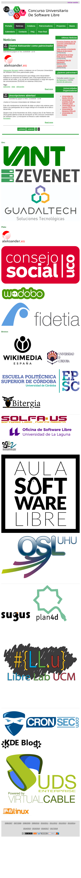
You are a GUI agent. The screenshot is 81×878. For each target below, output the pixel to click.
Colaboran (7, 582)
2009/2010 (35, 823)
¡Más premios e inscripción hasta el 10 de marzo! (66, 50)
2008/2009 (26, 823)
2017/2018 (54, 829)
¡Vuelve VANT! (62, 66)
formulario (6, 118)
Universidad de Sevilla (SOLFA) (67, 97)
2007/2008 (17, 823)
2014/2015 (27, 829)
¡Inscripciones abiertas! (22, 95)
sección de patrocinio (64, 82)
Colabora (31, 26)
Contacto (23, 32)
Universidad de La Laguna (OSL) (68, 106)
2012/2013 (62, 823)
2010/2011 (44, 823)
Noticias (19, 26)
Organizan (7, 413)
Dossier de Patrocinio (66, 79)
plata (13, 87)
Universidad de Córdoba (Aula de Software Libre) (68, 102)
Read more (49, 89)
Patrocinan (7, 136)
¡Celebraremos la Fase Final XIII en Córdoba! (65, 56)
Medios (5, 706)
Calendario (10, 32)
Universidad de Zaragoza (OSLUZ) (69, 110)
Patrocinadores (46, 26)
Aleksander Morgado (10, 70)
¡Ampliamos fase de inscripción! (64, 61)
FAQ (33, 32)
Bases (72, 26)
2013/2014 (71, 823)
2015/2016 (36, 829)
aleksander (20, 87)
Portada (8, 26)
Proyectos (61, 26)
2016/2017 (45, 829)
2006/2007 (8, 823)
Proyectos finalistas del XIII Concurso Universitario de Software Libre (66, 43)
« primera (21, 129)
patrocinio (6, 87)
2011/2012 (53, 823)
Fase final (42, 32)
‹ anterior (30, 129)
